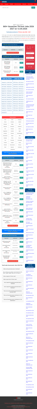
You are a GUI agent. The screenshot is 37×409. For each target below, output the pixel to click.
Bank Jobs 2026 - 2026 (29, 144)
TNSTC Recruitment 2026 (29, 212)
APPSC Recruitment (15, 82)
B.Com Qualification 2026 (29, 351)
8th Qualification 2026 (30, 318)
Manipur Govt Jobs (4, 93)
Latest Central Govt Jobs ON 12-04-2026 (12, 231)
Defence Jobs (30, 4)
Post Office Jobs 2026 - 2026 (30, 147)
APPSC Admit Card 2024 (29, 112)
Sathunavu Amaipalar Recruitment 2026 (29, 202)
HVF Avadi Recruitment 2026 (29, 223)
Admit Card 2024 (29, 74)
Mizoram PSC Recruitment (21, 97)
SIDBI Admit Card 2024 (30, 87)
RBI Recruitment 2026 (30, 232)
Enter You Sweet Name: (30, 51)
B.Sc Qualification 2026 (29, 375)
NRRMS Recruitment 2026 (29, 239)
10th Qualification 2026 (29, 393)
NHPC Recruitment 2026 (29, 235)
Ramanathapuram (19, 133)
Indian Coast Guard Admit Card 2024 (29, 93)
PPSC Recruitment (15, 103)
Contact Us (9, 406)
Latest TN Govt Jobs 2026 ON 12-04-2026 (13, 153)
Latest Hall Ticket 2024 (30, 71)
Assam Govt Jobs (9, 88)
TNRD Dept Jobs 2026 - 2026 (30, 175)
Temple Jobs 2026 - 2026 (29, 179)
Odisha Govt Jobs (4, 95)
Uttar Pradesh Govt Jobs (4, 86)
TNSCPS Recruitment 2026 (30, 230)
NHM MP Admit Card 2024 (29, 133)
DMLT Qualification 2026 (29, 371)
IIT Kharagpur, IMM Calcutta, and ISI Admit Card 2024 (30, 78)
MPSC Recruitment (21, 99)
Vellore (5, 147)
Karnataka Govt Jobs (9, 103)
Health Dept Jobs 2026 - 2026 (30, 154)
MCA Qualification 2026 (29, 308)
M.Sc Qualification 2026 (29, 354)
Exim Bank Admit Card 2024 (30, 84)
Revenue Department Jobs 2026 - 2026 (29, 140)
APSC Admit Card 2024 (29, 116)
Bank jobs (24, 4)
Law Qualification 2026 (30, 301)
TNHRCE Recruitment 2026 (30, 261)
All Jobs (21, 403)
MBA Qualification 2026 (29, 328)
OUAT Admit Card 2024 (30, 118)
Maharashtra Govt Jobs (9, 86)
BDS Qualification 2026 (30, 331)
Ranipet (12, 135)
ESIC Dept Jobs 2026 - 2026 (30, 182)
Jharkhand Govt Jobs (9, 101)
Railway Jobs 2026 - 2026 (29, 158)
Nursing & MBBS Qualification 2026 (29, 368)
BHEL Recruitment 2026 (29, 257)
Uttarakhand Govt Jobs (9, 97)
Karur (5, 128)
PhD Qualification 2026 (30, 340)
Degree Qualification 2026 (29, 334)
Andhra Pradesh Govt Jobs (9, 82)
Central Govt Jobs (14, 403)
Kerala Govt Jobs (9, 95)
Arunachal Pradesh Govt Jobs (4, 110)
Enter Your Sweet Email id (30, 61)
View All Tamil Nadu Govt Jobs (12, 52)
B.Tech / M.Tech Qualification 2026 (29, 325)
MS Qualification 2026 (30, 310)
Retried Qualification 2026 (29, 344)
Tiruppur (20, 142)
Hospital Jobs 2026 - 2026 (29, 165)
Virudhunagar (20, 147)
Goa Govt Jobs (4, 99)
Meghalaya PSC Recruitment (15, 97)
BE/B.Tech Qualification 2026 (29, 292)
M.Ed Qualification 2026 (29, 347)
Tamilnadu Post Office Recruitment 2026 (30, 194)
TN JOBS (11, 4)
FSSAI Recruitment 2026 (29, 226)
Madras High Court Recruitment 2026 (29, 209)
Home (2, 4)
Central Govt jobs (18, 4)
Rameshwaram (5, 135)
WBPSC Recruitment (21, 110)
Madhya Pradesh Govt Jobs (4, 101)
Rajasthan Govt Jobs (4, 103)
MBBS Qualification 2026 (29, 357)
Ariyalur (12, 119)
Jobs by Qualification (30, 265)
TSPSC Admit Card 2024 (29, 96)
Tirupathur (12, 142)
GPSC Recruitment (15, 88)
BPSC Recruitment (21, 84)
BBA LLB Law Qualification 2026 (29, 338)
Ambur (5, 119)
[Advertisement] (18, 16)
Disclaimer (20, 406)
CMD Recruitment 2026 (29, 242)
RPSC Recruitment (21, 103)
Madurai (20, 128)
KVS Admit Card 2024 (30, 81)
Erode (19, 124)
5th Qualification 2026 (30, 384)
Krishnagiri (12, 128)
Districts (24, 403)
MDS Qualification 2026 (29, 279)
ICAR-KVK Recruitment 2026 (30, 254)
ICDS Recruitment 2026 (29, 205)
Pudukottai (12, 133)
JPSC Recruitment (15, 93)
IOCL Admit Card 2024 (30, 89)
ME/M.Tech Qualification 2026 (29, 364)
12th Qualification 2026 (29, 286)
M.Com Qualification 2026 (29, 361)
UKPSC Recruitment (21, 108)
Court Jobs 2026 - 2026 (29, 161)
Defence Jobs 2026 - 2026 (29, 168)
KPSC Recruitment (15, 95)
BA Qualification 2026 (30, 295)
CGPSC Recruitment (15, 86)
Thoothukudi (12, 140)
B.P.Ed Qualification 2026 (29, 282)
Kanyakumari (19, 126)
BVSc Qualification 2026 (29, 298)
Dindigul (12, 124)
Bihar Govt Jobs (9, 99)
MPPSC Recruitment (15, 99)
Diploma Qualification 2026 (30, 316)
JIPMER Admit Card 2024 (29, 102)
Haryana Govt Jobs (9, 84)
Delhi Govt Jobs (9, 93)
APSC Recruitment (21, 82)
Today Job (6, 4)
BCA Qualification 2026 (29, 378)
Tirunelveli (5, 142)
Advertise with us (29, 403)
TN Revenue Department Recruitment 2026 (29, 197)
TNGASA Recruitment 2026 (30, 251)
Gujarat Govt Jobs (4, 108)
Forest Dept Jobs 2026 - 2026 (30, 172)
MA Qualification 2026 (30, 387)
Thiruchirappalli (20, 140)
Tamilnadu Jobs (7, 403)
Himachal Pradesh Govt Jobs (4, 112)
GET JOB (30, 66)
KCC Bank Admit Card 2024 (30, 124)
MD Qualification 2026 (30, 268)
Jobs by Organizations (30, 190)
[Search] (16, 8)
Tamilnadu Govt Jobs (9, 110)
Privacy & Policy (25, 406)
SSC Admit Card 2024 (30, 126)
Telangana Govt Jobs (4, 82)
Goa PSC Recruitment (21, 86)
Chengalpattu (20, 119)
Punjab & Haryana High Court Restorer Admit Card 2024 (30, 106)
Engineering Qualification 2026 (29, 304)
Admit (18, 403)
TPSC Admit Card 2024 (30, 109)
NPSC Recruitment (15, 101)
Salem (20, 135)
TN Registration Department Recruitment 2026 (29, 246)
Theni (5, 140)
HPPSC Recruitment (21, 88)
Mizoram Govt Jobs (4, 84)
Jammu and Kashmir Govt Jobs (4, 97)
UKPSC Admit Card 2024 (29, 130)
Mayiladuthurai (13, 149)
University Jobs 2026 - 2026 (30, 151)
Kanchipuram (12, 126)
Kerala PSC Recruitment (21, 93)
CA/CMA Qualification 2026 (30, 289)
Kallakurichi (5, 126)
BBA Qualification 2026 (29, 382)
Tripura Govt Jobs (9, 108)
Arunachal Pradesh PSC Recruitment (15, 84)
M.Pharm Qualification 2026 (30, 272)
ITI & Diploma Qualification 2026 (29, 275)
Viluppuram (12, 147)
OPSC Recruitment (21, 101)
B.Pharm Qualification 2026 (30, 322)
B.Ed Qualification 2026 (29, 390)
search (33, 7)
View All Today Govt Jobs (12, 225)
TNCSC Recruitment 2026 (29, 216)
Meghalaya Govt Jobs (4, 88)
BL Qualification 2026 (30, 312)
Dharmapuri (5, 124)
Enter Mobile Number (29, 55)
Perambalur (5, 133)
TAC (29, 406)
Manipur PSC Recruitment (21, 95)
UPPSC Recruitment (15, 110)
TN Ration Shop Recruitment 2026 (29, 219)
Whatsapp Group (14, 406)
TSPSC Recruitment (15, 108)
